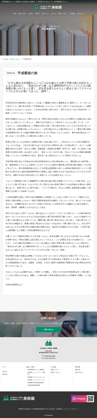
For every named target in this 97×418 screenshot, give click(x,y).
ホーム (4, 367)
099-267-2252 (50, 356)
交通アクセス (45, 13)
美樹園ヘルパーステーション (36, 380)
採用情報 (72, 13)
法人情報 (30, 13)
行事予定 (37, 13)
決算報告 (59, 409)
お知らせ (53, 13)
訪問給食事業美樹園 (34, 385)
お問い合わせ (81, 13)
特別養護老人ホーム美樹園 (36, 369)
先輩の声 (77, 369)
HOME (14, 13)
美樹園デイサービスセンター (36, 377)
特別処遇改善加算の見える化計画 (43, 409)
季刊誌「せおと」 (63, 13)
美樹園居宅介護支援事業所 (36, 382)
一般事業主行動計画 (24, 409)
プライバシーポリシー (71, 409)
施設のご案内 (22, 13)
